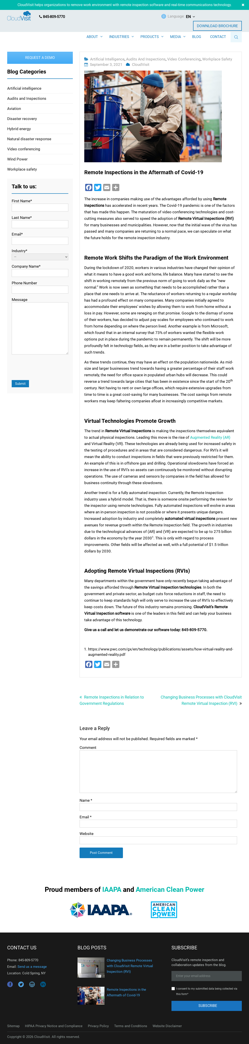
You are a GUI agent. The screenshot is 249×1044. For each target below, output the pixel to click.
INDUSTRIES (119, 37)
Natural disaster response (29, 138)
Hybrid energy (19, 128)
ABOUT (92, 37)
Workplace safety (217, 59)
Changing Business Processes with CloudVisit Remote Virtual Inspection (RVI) (201, 700)
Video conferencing (184, 59)
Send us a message (32, 966)
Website (86, 833)
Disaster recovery (22, 118)
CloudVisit (140, 64)
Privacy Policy (98, 1026)
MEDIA (175, 37)
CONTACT (218, 37)
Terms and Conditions (130, 1026)
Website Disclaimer (167, 1026)
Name (86, 800)
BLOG (196, 37)
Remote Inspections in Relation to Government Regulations (112, 700)
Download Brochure (217, 26)
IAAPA (111, 889)
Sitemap (13, 1026)
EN (188, 16)
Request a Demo (40, 57)
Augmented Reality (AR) (210, 437)
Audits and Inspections (146, 59)
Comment (88, 747)
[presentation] (46, 367)
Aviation (14, 108)
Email (85, 817)
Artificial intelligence (107, 59)
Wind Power (17, 159)
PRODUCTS (149, 37)
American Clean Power (170, 889)
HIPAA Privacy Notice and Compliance (53, 1026)
